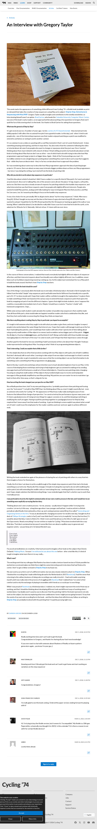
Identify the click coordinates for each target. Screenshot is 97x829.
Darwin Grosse (15, 613)
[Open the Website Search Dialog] (94, 3)
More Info (32, 819)
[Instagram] (84, 822)
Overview (11, 8)
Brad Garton (39, 117)
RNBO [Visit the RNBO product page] (16, 3)
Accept (21, 813)
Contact (68, 801)
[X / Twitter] (80, 822)
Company (68, 794)
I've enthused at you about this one (44, 551)
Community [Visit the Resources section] (47, 3)
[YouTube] (88, 822)
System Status (70, 808)
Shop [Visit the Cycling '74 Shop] (29, 3)
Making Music (19, 551)
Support (68, 805)
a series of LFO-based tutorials (58, 131)
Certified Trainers (62, 8)
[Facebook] (75, 822)
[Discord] (93, 822)
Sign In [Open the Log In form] (88, 3)
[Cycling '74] (4, 3)
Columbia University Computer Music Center (72, 117)
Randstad (70, 574)
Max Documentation (23, 8)
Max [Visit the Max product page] (9, 3)
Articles (51, 8)
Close (10, 819)
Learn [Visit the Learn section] (22, 3)
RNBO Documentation (39, 8)
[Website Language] (89, 815)
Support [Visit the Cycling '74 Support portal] (37, 3)
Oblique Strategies (19, 516)
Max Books (73, 8)
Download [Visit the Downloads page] (78, 3)
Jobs (67, 798)
